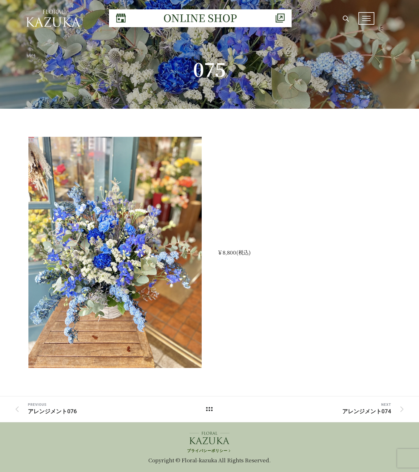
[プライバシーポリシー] (209, 449)
